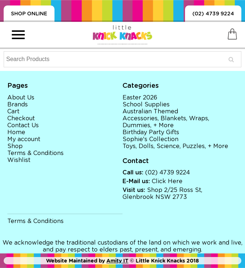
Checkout (21, 118)
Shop (15, 146)
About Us (20, 98)
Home (16, 132)
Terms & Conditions (35, 153)
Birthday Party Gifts (150, 132)
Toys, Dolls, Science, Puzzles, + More (175, 146)
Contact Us (23, 125)
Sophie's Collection (150, 139)
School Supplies (146, 104)
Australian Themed (150, 111)
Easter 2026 (139, 98)
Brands (17, 104)
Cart (13, 111)
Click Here (167, 181)
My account (23, 139)
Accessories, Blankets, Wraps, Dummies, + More (165, 122)
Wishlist (18, 160)
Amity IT (117, 260)
